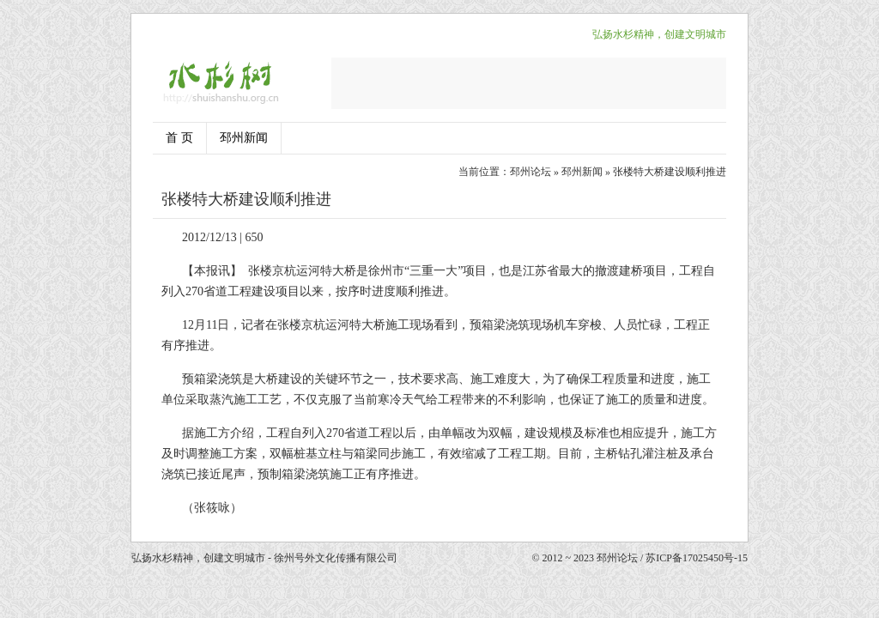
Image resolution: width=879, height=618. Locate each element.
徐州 (380, 270)
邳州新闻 (244, 137)
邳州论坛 (530, 172)
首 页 (179, 137)
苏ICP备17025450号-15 (697, 558)
